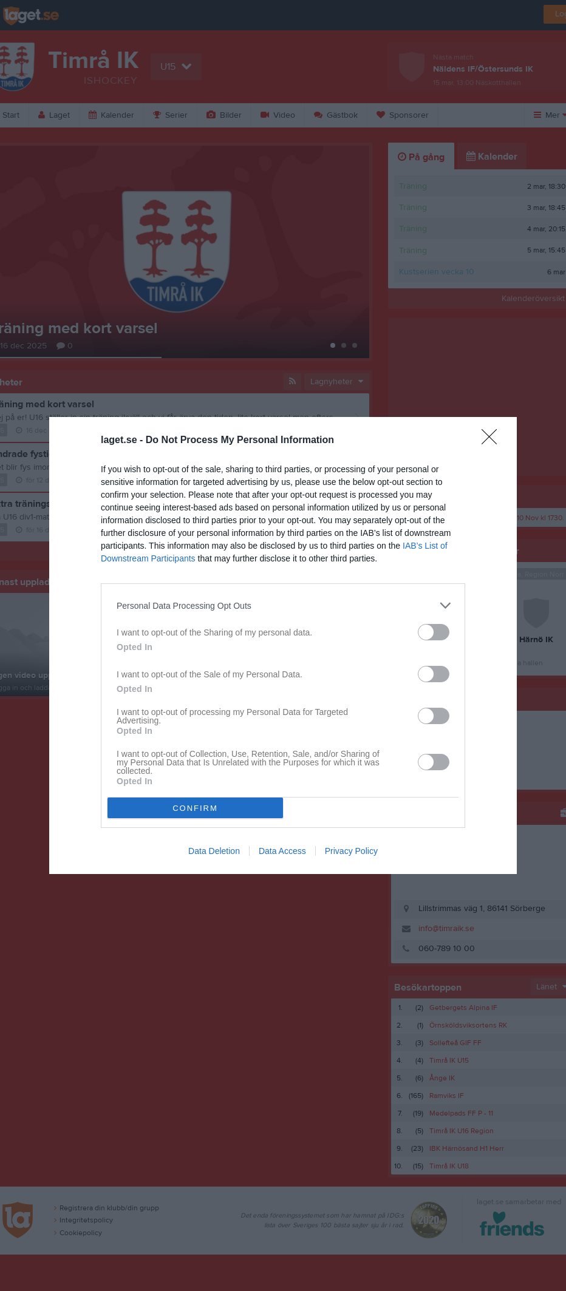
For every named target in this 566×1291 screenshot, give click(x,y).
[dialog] (283, 645)
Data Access (282, 851)
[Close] (493, 440)
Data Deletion (214, 851)
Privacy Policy (351, 851)
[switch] (433, 632)
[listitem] (283, 605)
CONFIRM (195, 807)
